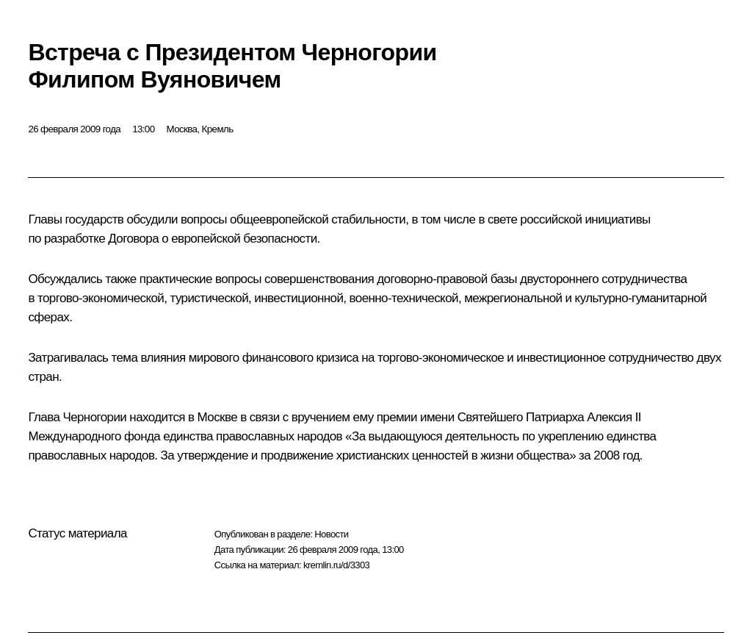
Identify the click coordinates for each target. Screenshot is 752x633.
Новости (331, 534)
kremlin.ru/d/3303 (336, 565)
